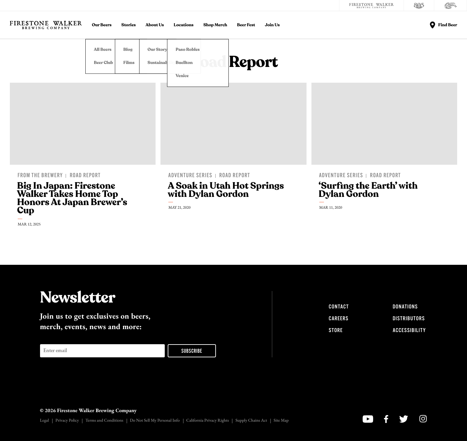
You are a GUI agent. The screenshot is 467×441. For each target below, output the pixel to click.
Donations (405, 307)
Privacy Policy (67, 421)
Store (336, 330)
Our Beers (102, 25)
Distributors (409, 318)
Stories (128, 25)
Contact (339, 307)
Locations (183, 25)
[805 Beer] (419, 5)
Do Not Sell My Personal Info (155, 421)
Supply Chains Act (251, 421)
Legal (44, 421)
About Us (155, 25)
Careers (339, 318)
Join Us (272, 25)
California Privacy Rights (207, 421)
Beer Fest (246, 25)
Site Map (281, 421)
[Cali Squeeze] (450, 5)
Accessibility (409, 330)
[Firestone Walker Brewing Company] (371, 5)
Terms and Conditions (104, 421)
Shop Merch (215, 25)
